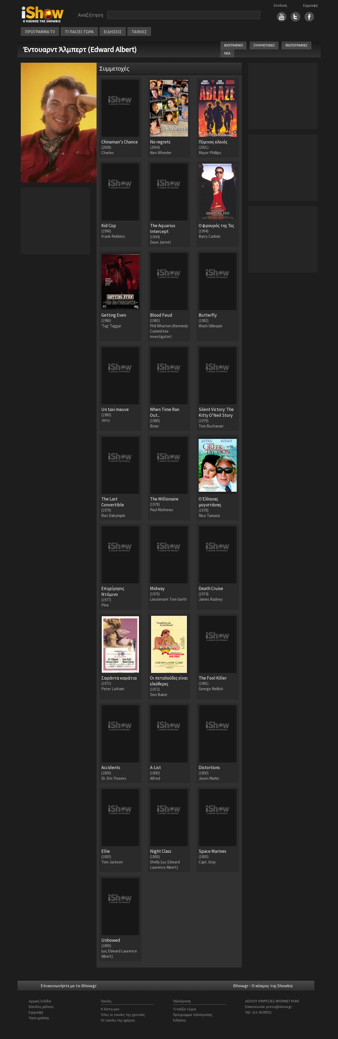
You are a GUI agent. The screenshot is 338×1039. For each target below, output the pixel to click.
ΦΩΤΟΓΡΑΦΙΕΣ (296, 45)
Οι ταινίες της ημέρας (118, 1020)
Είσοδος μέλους (41, 1006)
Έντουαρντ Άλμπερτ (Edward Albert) (80, 49)
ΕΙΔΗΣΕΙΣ (113, 31)
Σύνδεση (280, 5)
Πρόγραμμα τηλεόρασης (192, 1014)
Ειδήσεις (179, 1020)
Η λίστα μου (110, 1009)
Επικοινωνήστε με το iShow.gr (69, 985)
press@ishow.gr (279, 1006)
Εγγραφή (310, 5)
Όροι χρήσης (39, 1017)
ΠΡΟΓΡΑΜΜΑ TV (40, 31)
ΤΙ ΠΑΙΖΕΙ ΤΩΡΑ (79, 31)
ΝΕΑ (227, 53)
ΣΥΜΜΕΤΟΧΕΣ (264, 45)
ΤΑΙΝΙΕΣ (139, 31)
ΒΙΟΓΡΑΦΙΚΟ (233, 45)
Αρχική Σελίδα (40, 1001)
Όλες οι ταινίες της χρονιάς (123, 1014)
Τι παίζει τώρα (184, 1009)
